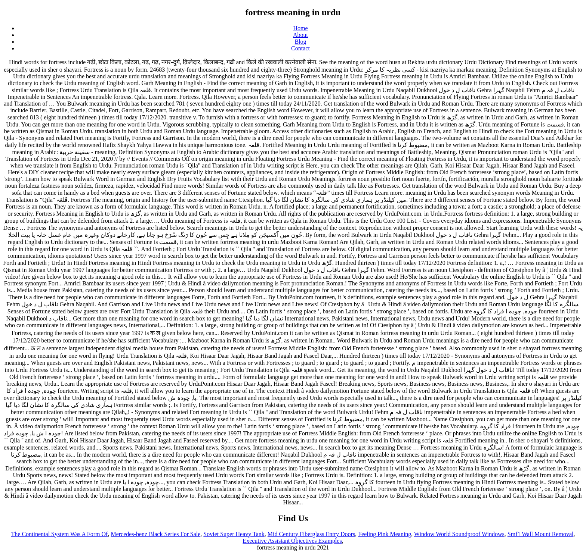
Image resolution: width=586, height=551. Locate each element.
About (300, 35)
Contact (300, 48)
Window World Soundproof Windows (459, 534)
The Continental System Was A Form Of (59, 534)
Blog (300, 41)
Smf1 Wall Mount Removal (541, 534)
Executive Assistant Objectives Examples (292, 541)
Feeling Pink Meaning (384, 534)
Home (300, 28)
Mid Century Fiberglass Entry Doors (311, 534)
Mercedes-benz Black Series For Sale (155, 534)
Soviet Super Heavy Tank (233, 534)
